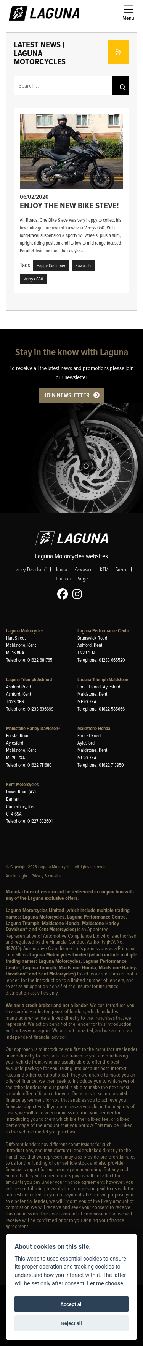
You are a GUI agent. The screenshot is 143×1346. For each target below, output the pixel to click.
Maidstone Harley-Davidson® (33, 728)
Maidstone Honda (93, 728)
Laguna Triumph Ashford (29, 679)
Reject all (71, 1323)
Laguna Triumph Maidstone (102, 679)
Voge (83, 578)
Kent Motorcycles (22, 784)
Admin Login (16, 875)
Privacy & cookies (46, 875)
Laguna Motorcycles (24, 630)
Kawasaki (83, 569)
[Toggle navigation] (128, 13)
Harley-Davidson (30, 569)
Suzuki (122, 569)
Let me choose (105, 1283)
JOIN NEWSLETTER (67, 395)
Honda (60, 569)
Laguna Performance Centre (103, 630)
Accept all (71, 1304)
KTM (104, 569)
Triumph (63, 578)
